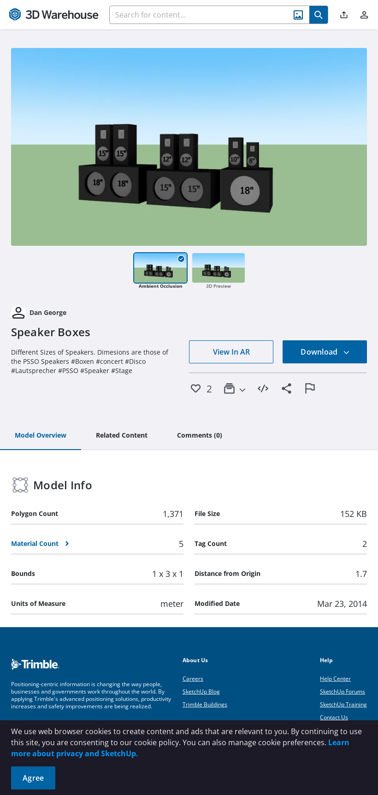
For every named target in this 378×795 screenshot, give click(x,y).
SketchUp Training (343, 704)
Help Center (335, 678)
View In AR (231, 352)
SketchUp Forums (342, 691)
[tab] (40, 435)
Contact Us (334, 717)
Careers (193, 678)
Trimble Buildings (205, 704)
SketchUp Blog (201, 691)
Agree (33, 778)
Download (325, 352)
